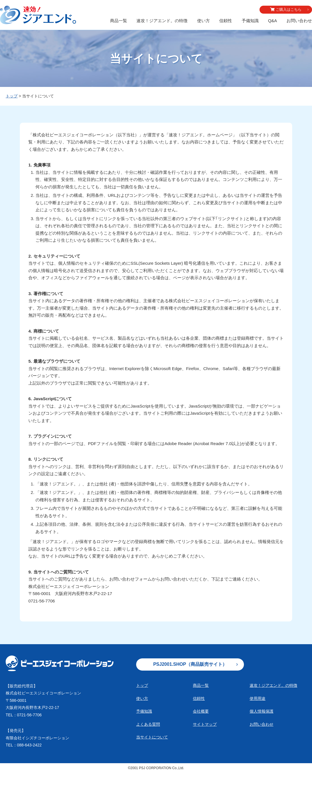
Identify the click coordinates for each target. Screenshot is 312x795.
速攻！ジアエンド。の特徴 (161, 20)
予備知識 (250, 20)
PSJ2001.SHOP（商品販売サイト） (190, 664)
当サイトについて (152, 737)
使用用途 (257, 698)
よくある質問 (148, 724)
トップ (12, 96)
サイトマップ (205, 724)
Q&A (272, 20)
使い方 (203, 20)
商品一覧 (118, 20)
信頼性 (225, 20)
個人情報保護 (261, 711)
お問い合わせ (299, 20)
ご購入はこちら (289, 9)
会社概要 (201, 711)
